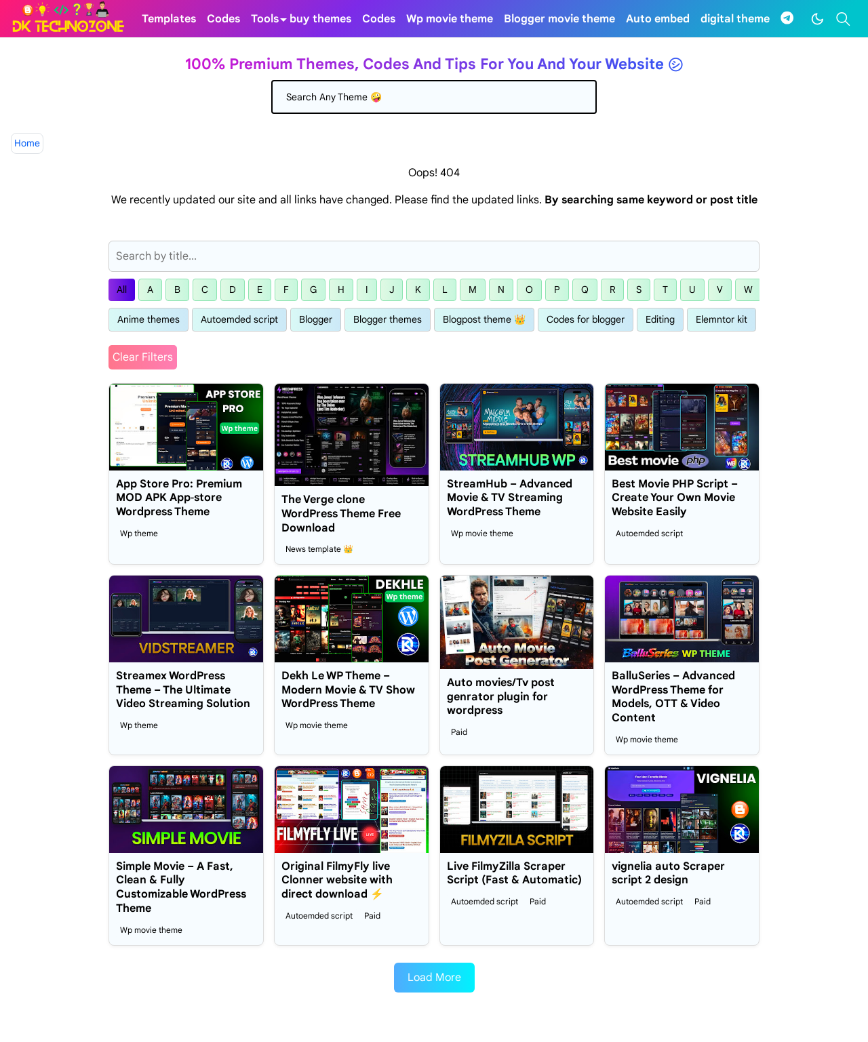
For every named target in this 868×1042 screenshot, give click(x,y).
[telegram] (787, 18)
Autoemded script (239, 319)
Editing (660, 319)
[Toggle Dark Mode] (817, 19)
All (122, 289)
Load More (434, 977)
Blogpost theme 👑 (484, 319)
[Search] (434, 97)
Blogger (315, 319)
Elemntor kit (721, 319)
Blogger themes (387, 319)
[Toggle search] (843, 19)
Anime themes (148, 319)
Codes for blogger (586, 319)
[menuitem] (168, 19)
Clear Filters (143, 357)
